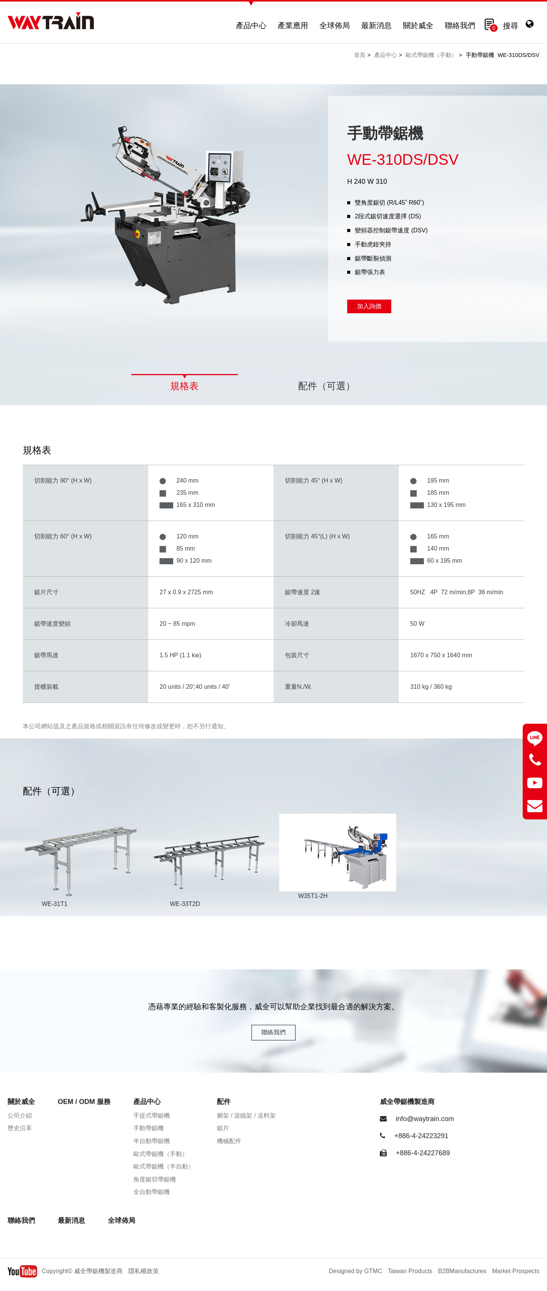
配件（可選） (326, 385)
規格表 (184, 385)
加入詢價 (369, 306)
